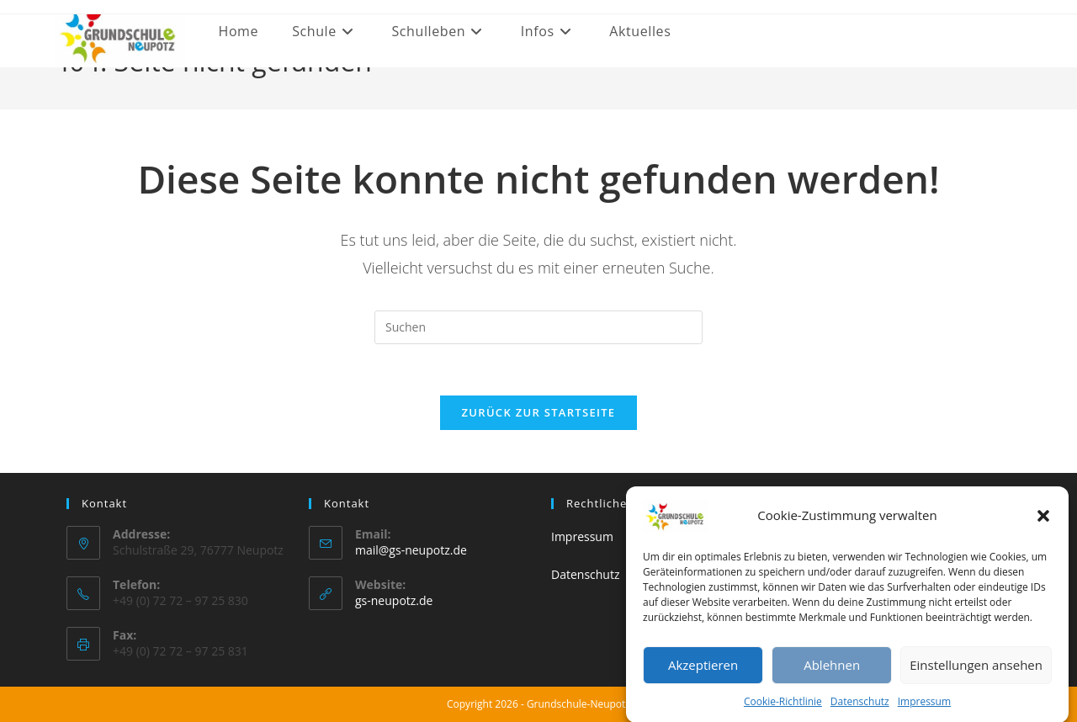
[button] (1043, 523)
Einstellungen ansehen (976, 672)
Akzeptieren (703, 672)
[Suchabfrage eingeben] (538, 327)
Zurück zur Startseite (539, 412)
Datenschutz (859, 709)
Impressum (924, 709)
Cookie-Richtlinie (783, 709)
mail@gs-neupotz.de (411, 550)
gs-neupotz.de (393, 600)
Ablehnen (832, 672)
